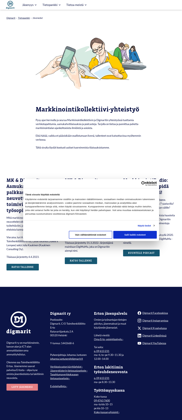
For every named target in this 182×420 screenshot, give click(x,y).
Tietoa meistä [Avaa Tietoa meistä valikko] (76, 5)
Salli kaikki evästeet (135, 234)
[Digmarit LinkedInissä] (157, 336)
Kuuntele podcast (141, 253)
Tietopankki (24, 18)
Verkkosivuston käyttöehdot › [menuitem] (66, 366)
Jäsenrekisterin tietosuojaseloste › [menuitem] (68, 370)
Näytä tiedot (144, 225)
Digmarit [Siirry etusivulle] (10, 18)
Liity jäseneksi (22, 387)
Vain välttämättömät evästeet (90, 234)
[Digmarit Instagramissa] (157, 321)
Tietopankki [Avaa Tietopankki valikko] (51, 5)
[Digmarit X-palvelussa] (157, 328)
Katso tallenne (23, 267)
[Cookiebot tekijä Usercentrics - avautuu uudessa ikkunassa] (143, 183)
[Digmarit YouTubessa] (157, 343)
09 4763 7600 (102, 400)
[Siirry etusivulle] (10, 5)
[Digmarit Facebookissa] (157, 313)
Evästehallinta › (58, 386)
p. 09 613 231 (101, 351)
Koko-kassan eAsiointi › (106, 412)
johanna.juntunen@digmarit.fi (66, 359)
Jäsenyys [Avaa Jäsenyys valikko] (29, 5)
